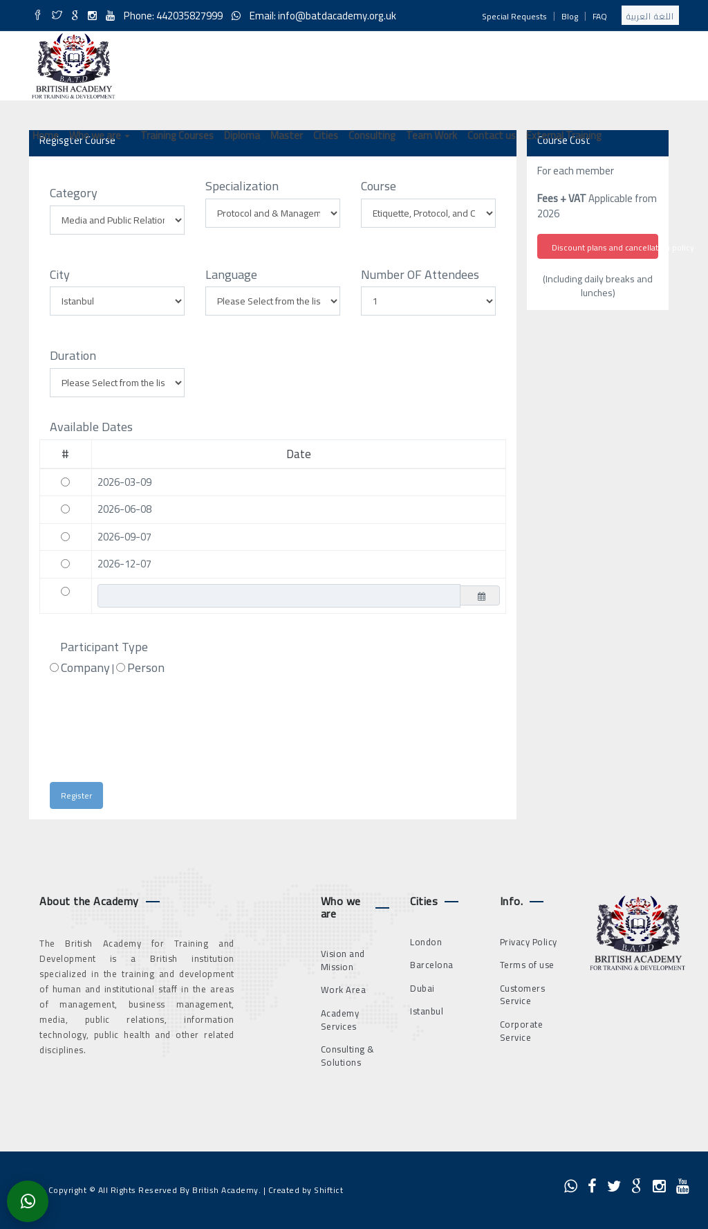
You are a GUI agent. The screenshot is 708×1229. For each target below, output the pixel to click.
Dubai (422, 988)
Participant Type (104, 647)
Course (378, 186)
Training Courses (177, 135)
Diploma (242, 135)
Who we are (99, 135)
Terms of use (527, 964)
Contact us (491, 135)
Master (286, 135)
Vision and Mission (343, 960)
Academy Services (340, 1020)
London (426, 942)
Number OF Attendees (420, 275)
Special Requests (514, 16)
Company (85, 668)
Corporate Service (521, 1031)
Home (45, 135)
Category (73, 193)
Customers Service (523, 995)
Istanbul (426, 1011)
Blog (569, 16)
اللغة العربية (650, 16)
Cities (325, 135)
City (60, 275)
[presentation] (172, 735)
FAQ (600, 16)
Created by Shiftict (306, 1190)
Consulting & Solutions (348, 1056)
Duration (73, 356)
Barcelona (432, 964)
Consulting (371, 135)
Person (146, 668)
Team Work (431, 135)
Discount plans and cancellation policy (605, 247)
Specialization (242, 186)
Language (231, 275)
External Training (564, 135)
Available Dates (91, 427)
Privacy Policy (528, 942)
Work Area (343, 989)
